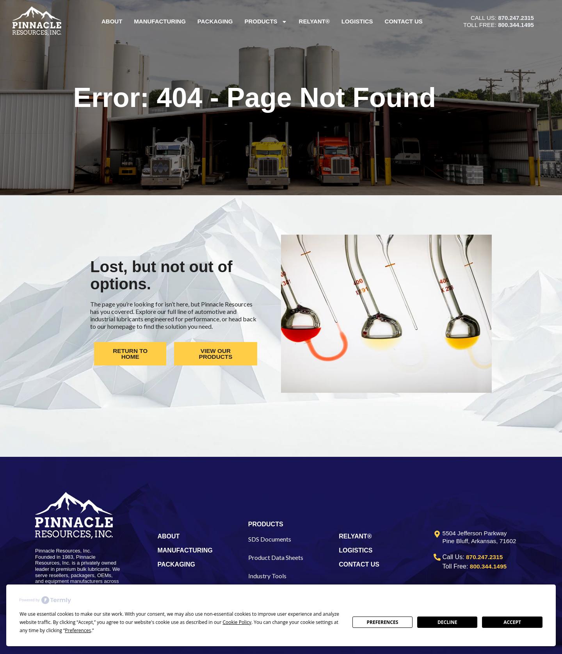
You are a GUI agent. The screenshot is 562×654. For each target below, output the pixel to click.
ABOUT (168, 536)
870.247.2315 (516, 17)
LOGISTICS (355, 550)
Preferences (382, 622)
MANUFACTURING (184, 550)
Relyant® (314, 21)
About (111, 21)
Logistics (357, 21)
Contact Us (404, 21)
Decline (447, 622)
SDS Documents (269, 539)
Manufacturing (160, 21)
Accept (512, 622)
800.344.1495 (516, 24)
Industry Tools (267, 575)
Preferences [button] (78, 630)
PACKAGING (176, 564)
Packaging (215, 21)
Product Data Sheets (275, 557)
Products (266, 22)
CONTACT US (359, 564)
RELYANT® (355, 536)
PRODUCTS (265, 524)
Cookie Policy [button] (236, 622)
